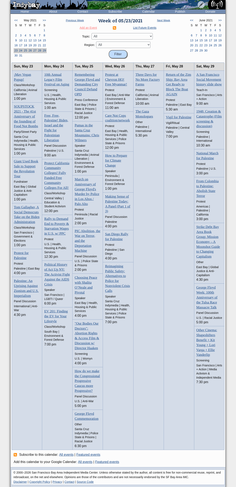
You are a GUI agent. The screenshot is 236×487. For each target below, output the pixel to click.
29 (44, 50)
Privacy (57, 481)
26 (30, 50)
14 (39, 40)
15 (44, 40)
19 (30, 45)
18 (25, 45)
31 (20, 55)
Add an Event (88, 27)
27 (35, 50)
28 (39, 50)
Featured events (88, 454)
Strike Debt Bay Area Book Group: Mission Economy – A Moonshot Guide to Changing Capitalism (208, 241)
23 (16, 50)
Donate (210, 11)
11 (25, 40)
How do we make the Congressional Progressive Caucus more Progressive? (87, 381)
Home (25, 11)
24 (20, 50)
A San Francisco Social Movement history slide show (209, 79)
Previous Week (75, 20)
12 (30, 40)
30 (16, 55)
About (53, 11)
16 (16, 45)
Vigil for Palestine (179, 117)
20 (35, 45)
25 (25, 50)
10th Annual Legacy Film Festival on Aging (56, 79)
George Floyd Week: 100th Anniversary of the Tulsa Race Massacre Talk (206, 297)
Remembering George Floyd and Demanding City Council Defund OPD (87, 84)
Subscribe (115, 11)
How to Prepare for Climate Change (116, 160)
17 (20, 45)
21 (39, 45)
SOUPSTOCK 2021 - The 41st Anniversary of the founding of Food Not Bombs (26, 116)
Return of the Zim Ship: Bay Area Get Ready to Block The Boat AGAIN (178, 84)
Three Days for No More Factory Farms (148, 79)
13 (35, 40)
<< (16, 20)
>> (44, 20)
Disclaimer (20, 481)
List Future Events (144, 27)
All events (66, 454)
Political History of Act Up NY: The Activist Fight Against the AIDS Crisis (57, 274)
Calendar (148, 11)
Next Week (163, 20)
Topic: (86, 36)
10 (20, 40)
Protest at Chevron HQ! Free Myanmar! (116, 79)
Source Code (85, 481)
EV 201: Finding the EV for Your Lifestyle (56, 316)
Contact (82, 11)
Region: (89, 45)
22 (44, 45)
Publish (180, 11)
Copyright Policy (39, 481)
